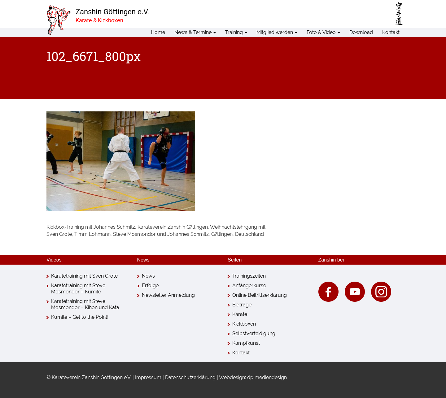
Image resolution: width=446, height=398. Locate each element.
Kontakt (391, 32)
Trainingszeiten (249, 276)
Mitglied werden (276, 32)
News (148, 276)
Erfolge (150, 285)
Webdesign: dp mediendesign (253, 377)
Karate (239, 314)
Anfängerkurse (249, 285)
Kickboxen (244, 324)
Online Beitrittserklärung (259, 295)
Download (361, 32)
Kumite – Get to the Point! (79, 317)
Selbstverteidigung (253, 333)
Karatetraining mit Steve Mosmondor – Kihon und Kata (85, 304)
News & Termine (195, 32)
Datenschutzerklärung (190, 377)
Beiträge (241, 305)
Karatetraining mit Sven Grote (84, 276)
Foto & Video (323, 32)
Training (236, 32)
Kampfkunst (246, 343)
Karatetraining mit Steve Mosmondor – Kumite (78, 289)
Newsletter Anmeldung (168, 295)
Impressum (148, 377)
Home (158, 32)
